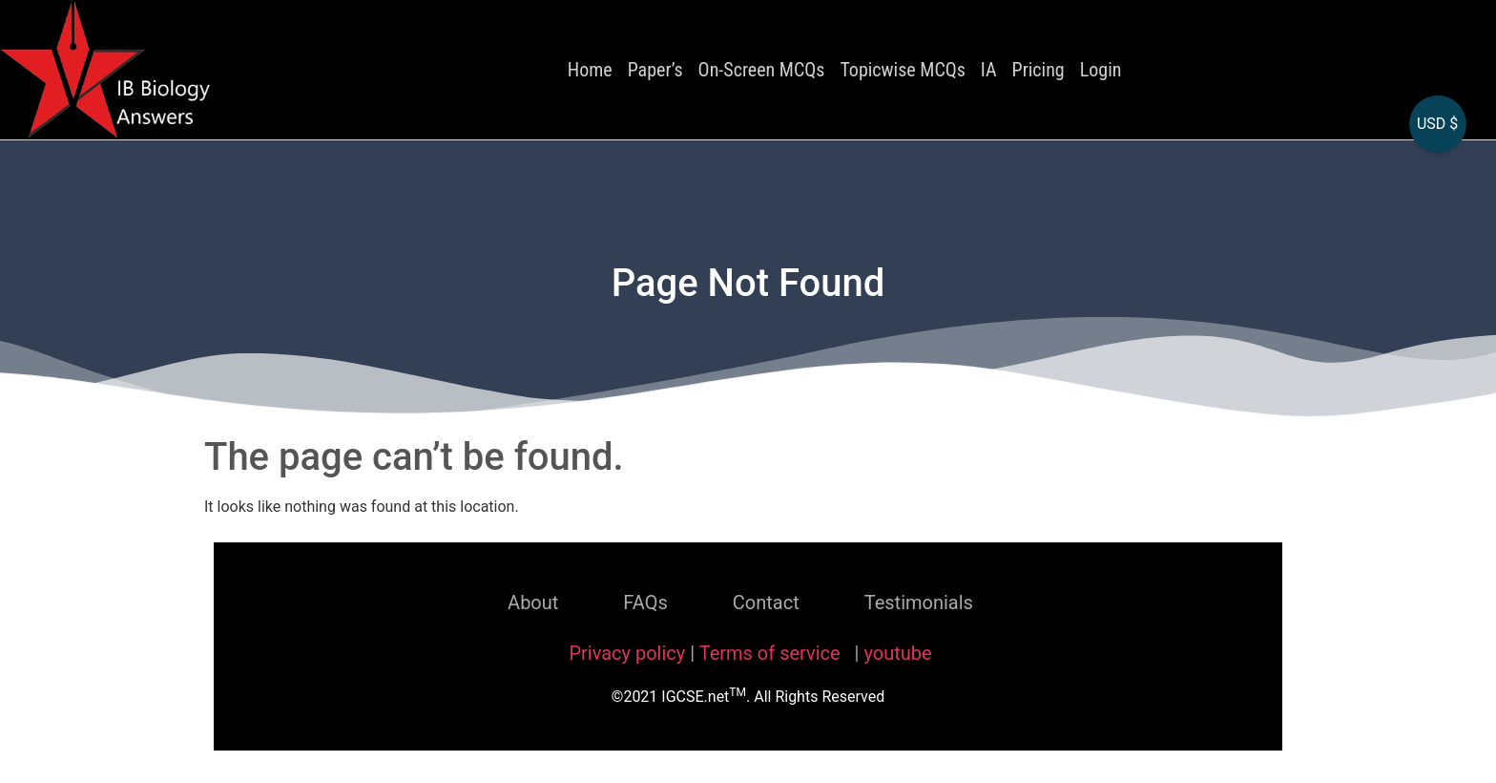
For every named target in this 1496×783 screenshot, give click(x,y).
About (533, 602)
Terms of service (772, 653)
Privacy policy (627, 653)
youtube (897, 653)
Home (590, 69)
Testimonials (918, 602)
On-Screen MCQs (761, 69)
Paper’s (655, 69)
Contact (766, 602)
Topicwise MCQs (902, 69)
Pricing (1038, 69)
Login (1101, 69)
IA (989, 69)
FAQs (645, 602)
